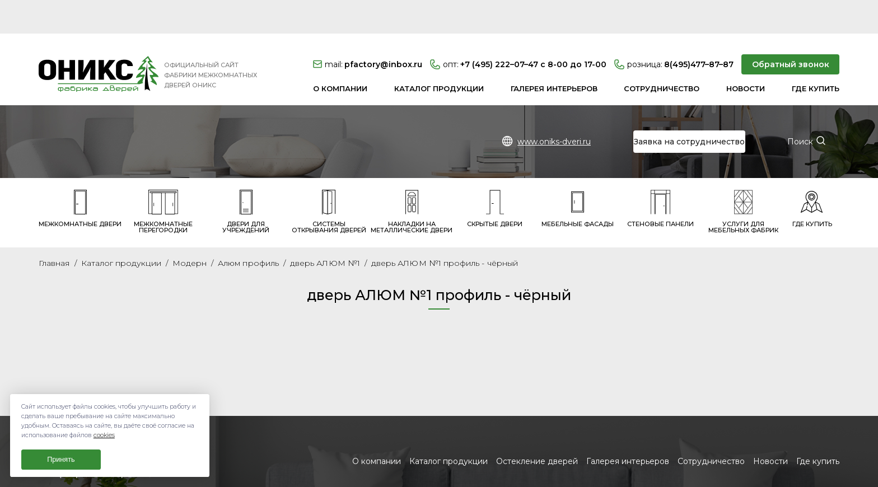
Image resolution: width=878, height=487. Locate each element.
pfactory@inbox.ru (367, 31)
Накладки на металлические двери (411, 178)
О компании (340, 54)
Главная (54, 229)
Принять (60, 459)
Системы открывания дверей (329, 178)
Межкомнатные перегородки (163, 178)
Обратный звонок (790, 31)
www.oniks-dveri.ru (554, 108)
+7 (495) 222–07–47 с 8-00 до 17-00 (518, 31)
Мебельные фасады (577, 175)
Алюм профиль (248, 229)
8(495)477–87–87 (674, 31)
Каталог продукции (439, 54)
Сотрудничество (661, 54)
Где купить (815, 54)
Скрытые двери (494, 175)
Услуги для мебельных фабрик (743, 178)
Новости (745, 54)
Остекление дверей (537, 428)
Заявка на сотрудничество (689, 108)
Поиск (800, 108)
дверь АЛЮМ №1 (325, 229)
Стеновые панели (660, 175)
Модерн (189, 229)
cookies (104, 435)
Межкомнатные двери (80, 175)
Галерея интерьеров (554, 54)
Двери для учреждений (245, 178)
